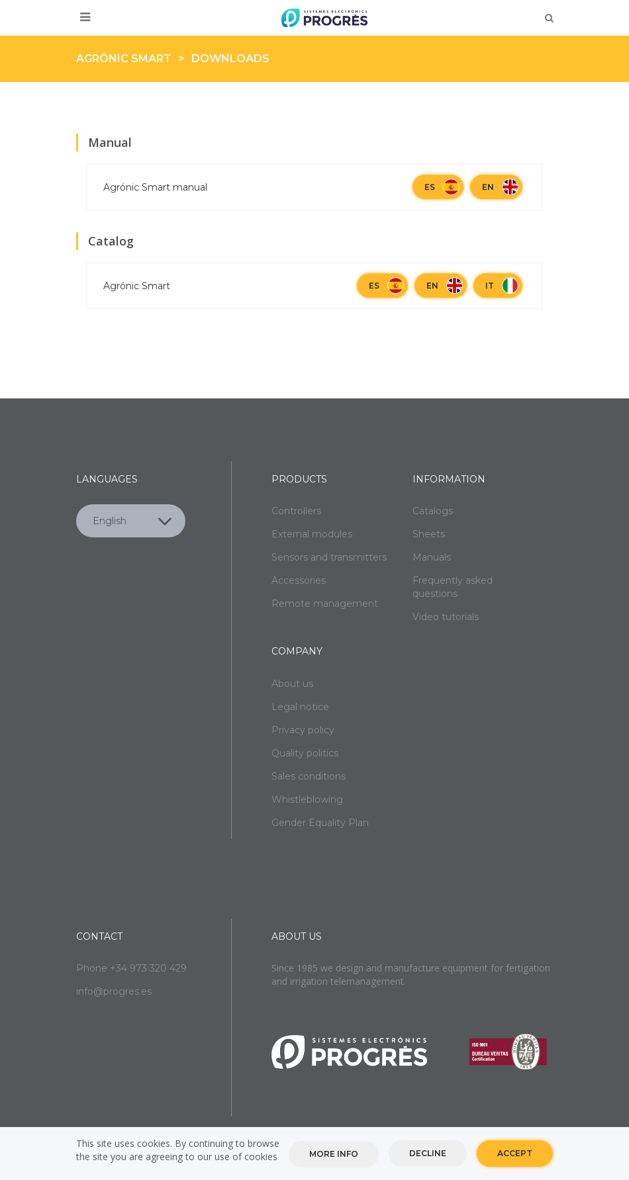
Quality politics (304, 753)
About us (292, 684)
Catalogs (432, 511)
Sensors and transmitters (329, 557)
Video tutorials (445, 617)
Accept (514, 1155)
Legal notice (300, 707)
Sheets (428, 534)
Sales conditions (308, 776)
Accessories (298, 580)
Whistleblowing (307, 799)
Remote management (324, 604)
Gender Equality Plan (320, 823)
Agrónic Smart (123, 58)
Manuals (431, 557)
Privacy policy (302, 730)
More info (333, 1156)
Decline (427, 1155)
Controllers (296, 511)
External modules (311, 534)
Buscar (549, 17)
